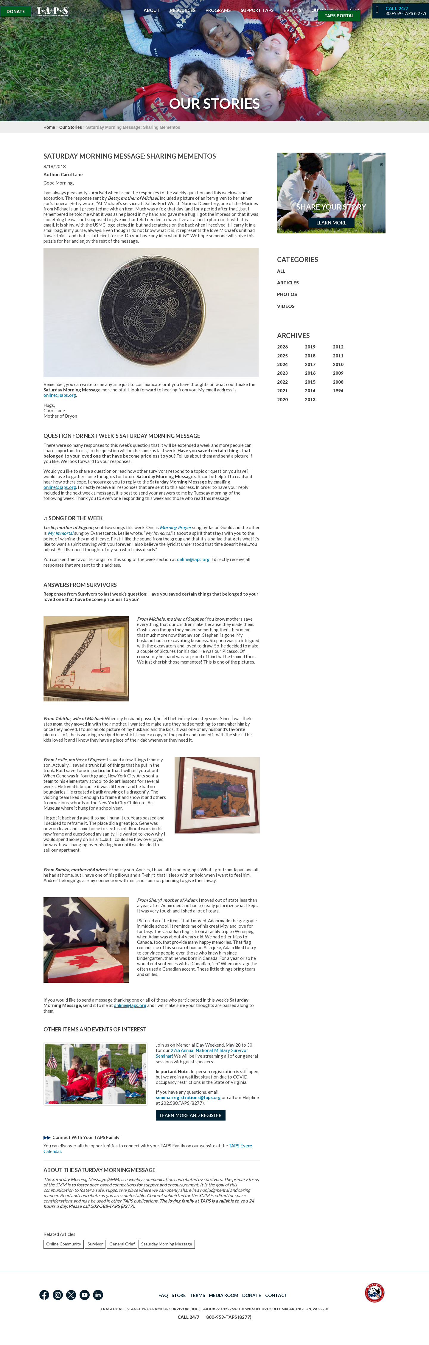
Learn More (331, 222)
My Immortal (60, 533)
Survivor (95, 1243)
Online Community (63, 1243)
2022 (282, 382)
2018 (310, 355)
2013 (310, 399)
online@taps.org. (194, 559)
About (152, 10)
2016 (310, 373)
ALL (281, 271)
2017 (310, 364)
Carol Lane (72, 174)
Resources (182, 10)
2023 (282, 373)
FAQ (163, 1295)
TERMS (197, 1295)
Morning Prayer (175, 527)
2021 (282, 390)
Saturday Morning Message (166, 1243)
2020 (282, 399)
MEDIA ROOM (223, 1295)
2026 (282, 346)
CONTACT (276, 1295)
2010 (338, 364)
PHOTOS (287, 294)
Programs (218, 10)
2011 (338, 355)
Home (49, 127)
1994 (338, 390)
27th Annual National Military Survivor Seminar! (202, 1053)
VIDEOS (286, 306)
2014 (310, 390)
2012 (338, 346)
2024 (282, 364)
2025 (282, 355)
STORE (179, 1295)
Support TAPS (257, 10)
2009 (338, 373)
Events (292, 10)
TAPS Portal (339, 15)
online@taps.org (59, 395)
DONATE (251, 1295)
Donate (16, 11)
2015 (310, 382)
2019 (310, 346)
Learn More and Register (191, 1115)
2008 (338, 382)
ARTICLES (288, 282)
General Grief (122, 1243)
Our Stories (70, 127)
